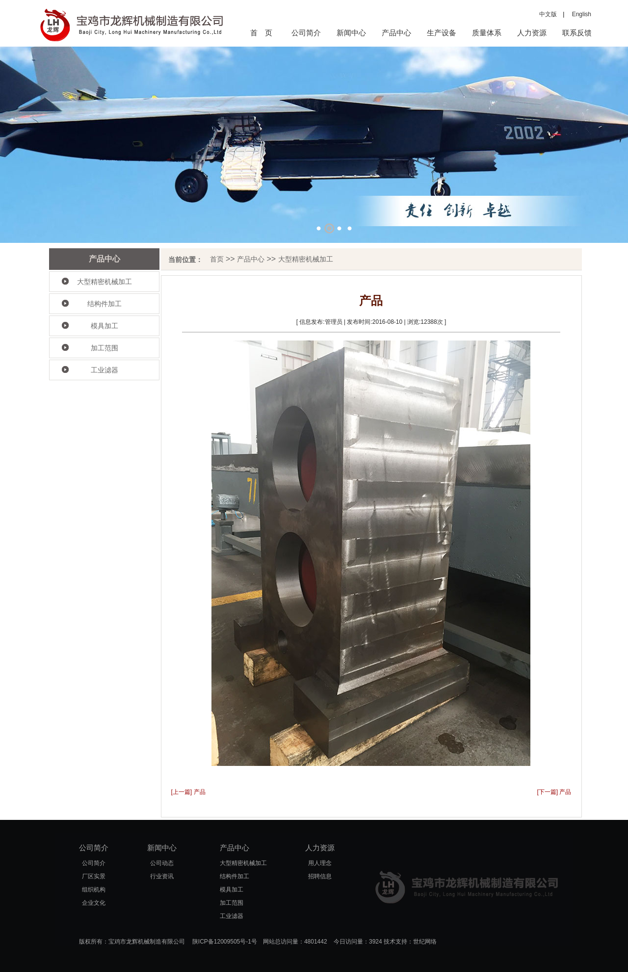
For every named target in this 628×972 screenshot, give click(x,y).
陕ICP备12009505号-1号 (224, 941)
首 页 (261, 32)
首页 (217, 259)
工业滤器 (104, 370)
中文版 (548, 14)
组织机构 (93, 889)
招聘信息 (320, 876)
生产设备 (441, 32)
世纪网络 (425, 941)
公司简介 (306, 32)
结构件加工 (104, 304)
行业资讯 (162, 876)
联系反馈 (577, 32)
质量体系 (486, 32)
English (578, 14)
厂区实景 (93, 876)
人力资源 (532, 32)
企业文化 (93, 902)
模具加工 (104, 326)
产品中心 (396, 32)
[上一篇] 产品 (188, 791)
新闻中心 (351, 32)
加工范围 (104, 348)
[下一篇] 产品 (554, 791)
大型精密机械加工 (104, 282)
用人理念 (320, 863)
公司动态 (162, 863)
